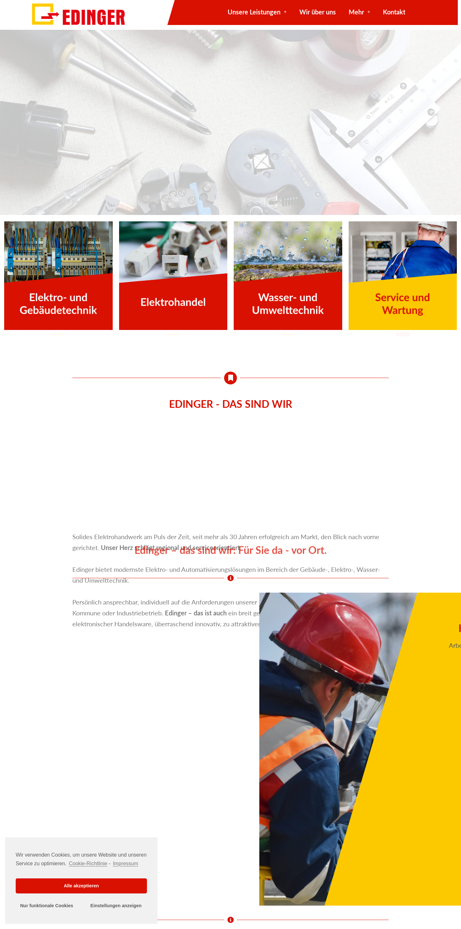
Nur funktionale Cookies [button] (46, 905)
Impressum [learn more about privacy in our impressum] (125, 863)
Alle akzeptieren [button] (81, 885)
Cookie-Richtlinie (88, 863)
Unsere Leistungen (257, 12)
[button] (58, 333)
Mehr (359, 12)
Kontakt (394, 12)
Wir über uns (317, 12)
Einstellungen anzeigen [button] (116, 905)
